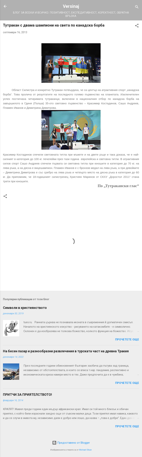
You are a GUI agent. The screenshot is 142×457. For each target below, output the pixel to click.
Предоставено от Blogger (71, 442)
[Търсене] (137, 7)
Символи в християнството (25, 308)
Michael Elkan (85, 450)
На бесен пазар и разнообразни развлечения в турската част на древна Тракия (66, 351)
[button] (137, 26)
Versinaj (71, 6)
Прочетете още (127, 339)
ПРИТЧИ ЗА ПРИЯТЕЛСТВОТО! (27, 394)
